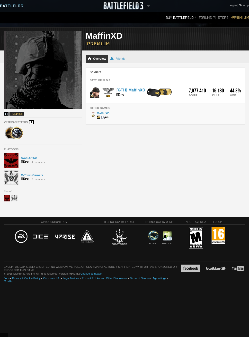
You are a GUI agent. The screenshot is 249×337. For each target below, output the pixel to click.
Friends (117, 58)
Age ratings (159, 278)
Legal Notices (71, 278)
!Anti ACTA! (29, 158)
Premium (240, 17)
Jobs (6, 278)
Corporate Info (51, 278)
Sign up (244, 5)
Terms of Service (140, 278)
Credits (8, 281)
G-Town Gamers (32, 175)
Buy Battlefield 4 (181, 18)
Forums (207, 18)
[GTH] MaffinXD (130, 90)
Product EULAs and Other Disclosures (104, 278)
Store (223, 18)
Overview (97, 58)
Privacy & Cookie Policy (26, 278)
